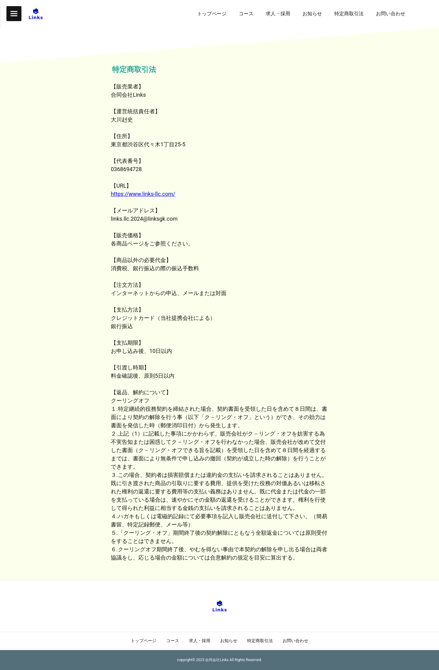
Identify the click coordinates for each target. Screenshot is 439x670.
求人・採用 (199, 640)
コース (172, 640)
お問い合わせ (295, 640)
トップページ (143, 640)
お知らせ (228, 640)
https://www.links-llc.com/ (143, 194)
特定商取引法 (260, 640)
